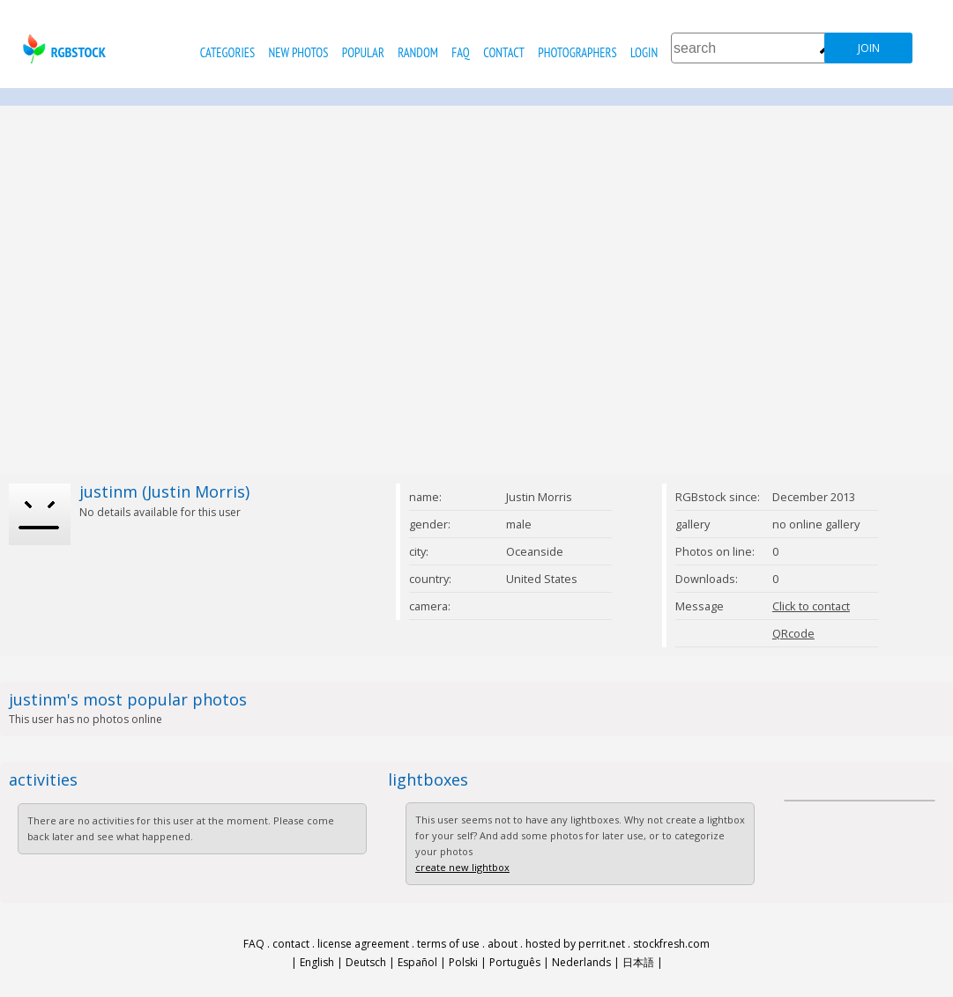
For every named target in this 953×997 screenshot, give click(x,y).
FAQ (460, 52)
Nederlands (581, 962)
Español (417, 962)
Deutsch (366, 962)
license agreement (363, 943)
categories (227, 52)
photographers (577, 52)
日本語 (638, 962)
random (418, 52)
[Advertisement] (165, 290)
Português (514, 962)
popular (363, 52)
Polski (463, 962)
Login (644, 52)
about (502, 943)
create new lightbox (462, 867)
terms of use (448, 943)
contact (504, 52)
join (869, 48)
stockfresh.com (671, 943)
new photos (299, 52)
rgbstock (62, 49)
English (317, 962)
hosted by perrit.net (575, 943)
